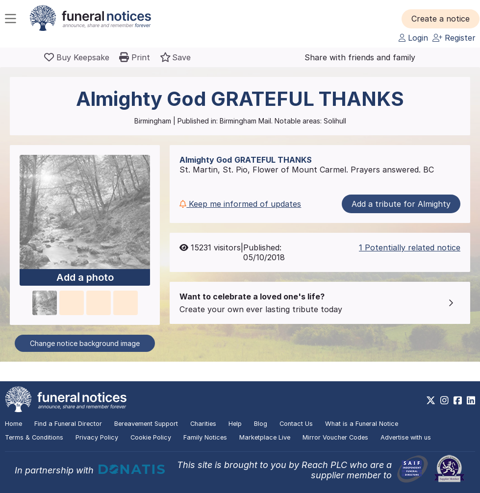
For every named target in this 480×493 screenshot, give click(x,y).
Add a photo (85, 277)
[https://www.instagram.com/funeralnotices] (444, 400)
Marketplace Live (264, 437)
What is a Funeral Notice (361, 423)
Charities (203, 423)
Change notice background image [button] (85, 343)
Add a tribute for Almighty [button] (401, 204)
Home (13, 423)
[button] (441, 18)
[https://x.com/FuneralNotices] (430, 400)
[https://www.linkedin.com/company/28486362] (471, 400)
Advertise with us (405, 437)
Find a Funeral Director (68, 423)
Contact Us (296, 423)
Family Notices (205, 437)
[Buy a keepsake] (76, 57)
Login (413, 38)
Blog (260, 423)
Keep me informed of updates (240, 204)
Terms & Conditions (34, 437)
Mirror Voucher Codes (335, 437)
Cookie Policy (150, 437)
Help (235, 423)
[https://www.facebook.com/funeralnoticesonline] (458, 400)
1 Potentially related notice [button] (409, 247)
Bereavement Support (146, 423)
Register (454, 38)
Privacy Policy (97, 437)
